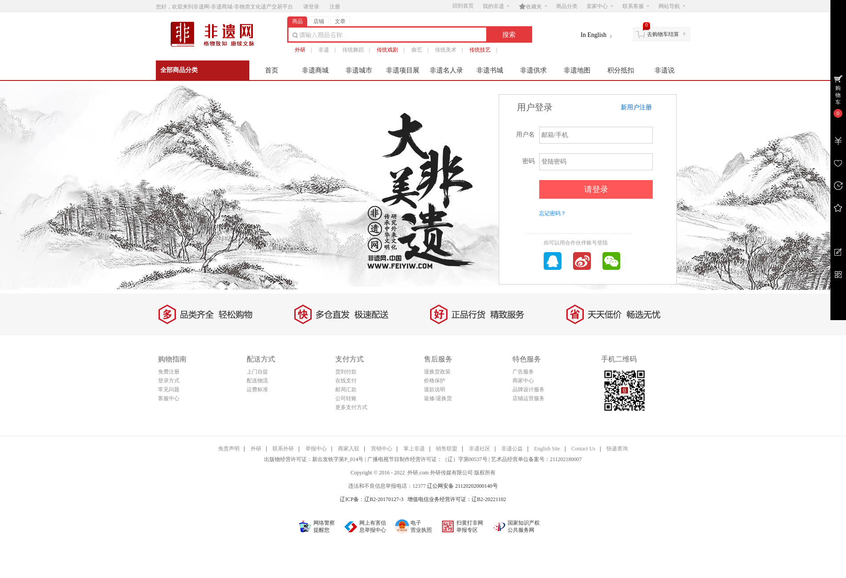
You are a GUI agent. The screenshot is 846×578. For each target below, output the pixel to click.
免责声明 (229, 449)
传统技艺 (480, 50)
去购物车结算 (663, 34)
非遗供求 (533, 70)
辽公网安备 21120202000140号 (462, 486)
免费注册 (168, 372)
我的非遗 (496, 6)
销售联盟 (446, 449)
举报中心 (316, 449)
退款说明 (434, 389)
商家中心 (523, 380)
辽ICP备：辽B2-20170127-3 (371, 499)
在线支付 (346, 380)
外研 (300, 50)
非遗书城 (489, 70)
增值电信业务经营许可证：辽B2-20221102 (456, 499)
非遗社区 (479, 449)
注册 (334, 7)
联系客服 (635, 6)
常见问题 (168, 389)
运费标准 (257, 389)
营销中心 (381, 449)
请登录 (311, 7)
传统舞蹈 (353, 50)
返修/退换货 (438, 398)
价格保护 (434, 380)
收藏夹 (533, 6)
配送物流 (257, 380)
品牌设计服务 (528, 389)
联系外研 (283, 449)
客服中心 (168, 398)
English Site (547, 449)
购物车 (838, 95)
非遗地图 (577, 70)
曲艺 (416, 50)
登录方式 (168, 380)
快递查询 (617, 449)
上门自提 (257, 372)
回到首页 (463, 6)
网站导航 (672, 6)
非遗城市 (359, 70)
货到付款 (346, 372)
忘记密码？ (552, 213)
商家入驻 (348, 449)
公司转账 (346, 398)
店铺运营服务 (528, 398)
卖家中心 (599, 6)
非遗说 (665, 70)
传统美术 (445, 50)
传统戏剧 (387, 50)
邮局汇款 (346, 389)
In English (593, 35)
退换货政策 (437, 372)
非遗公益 (512, 449)
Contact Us (583, 449)
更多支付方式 (351, 407)
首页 (271, 70)
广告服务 (523, 372)
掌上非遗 (414, 449)
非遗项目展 (402, 70)
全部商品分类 (179, 70)
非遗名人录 (446, 70)
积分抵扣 (620, 70)
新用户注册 (636, 107)
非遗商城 (315, 70)
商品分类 (567, 6)
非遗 (323, 50)
